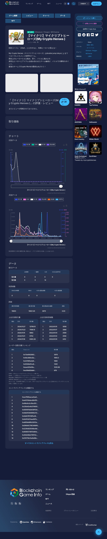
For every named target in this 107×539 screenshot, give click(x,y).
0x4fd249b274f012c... (30, 435)
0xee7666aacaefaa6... (30, 397)
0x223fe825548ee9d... (30, 429)
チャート (46, 16)
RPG (92, 45)
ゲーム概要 (13, 16)
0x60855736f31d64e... (30, 432)
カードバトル (90, 48)
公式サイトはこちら (89, 29)
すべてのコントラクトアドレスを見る (39, 443)
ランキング (29, 3)
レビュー (29, 16)
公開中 (90, 56)
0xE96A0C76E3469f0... (30, 425)
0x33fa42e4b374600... (30, 406)
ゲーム (39, 3)
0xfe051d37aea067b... (30, 419)
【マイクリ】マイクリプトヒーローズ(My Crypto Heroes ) (48, 37)
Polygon (94, 50)
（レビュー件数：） (33, 42)
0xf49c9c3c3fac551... (30, 403)
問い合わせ (70, 489)
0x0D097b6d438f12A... (30, 410)
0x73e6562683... (29, 354)
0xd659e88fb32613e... (30, 422)
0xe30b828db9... (29, 370)
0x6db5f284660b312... (30, 413)
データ (62, 16)
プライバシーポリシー (71, 510)
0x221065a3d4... (29, 361)
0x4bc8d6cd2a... (29, 358)
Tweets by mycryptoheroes (85, 160)
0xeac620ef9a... (29, 367)
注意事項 (94, 510)
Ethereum (88, 50)
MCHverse (89, 53)
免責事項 (48, 510)
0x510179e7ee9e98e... (30, 438)
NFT (48, 3)
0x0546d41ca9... (29, 364)
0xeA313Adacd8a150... (30, 400)
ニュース (48, 504)
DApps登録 (70, 494)
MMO (88, 45)
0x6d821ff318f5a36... (29, 416)
